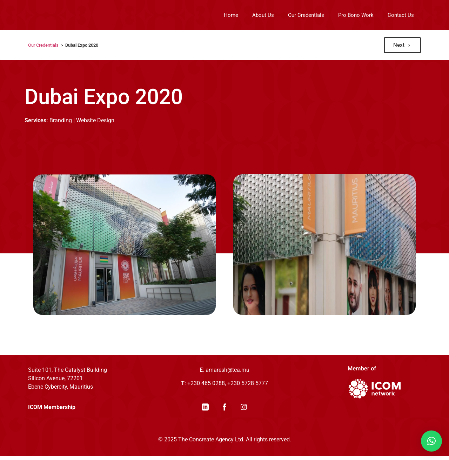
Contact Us (401, 15)
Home (231, 15)
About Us (263, 15)
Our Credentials (306, 15)
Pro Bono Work (356, 15)
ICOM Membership (51, 411)
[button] (431, 441)
